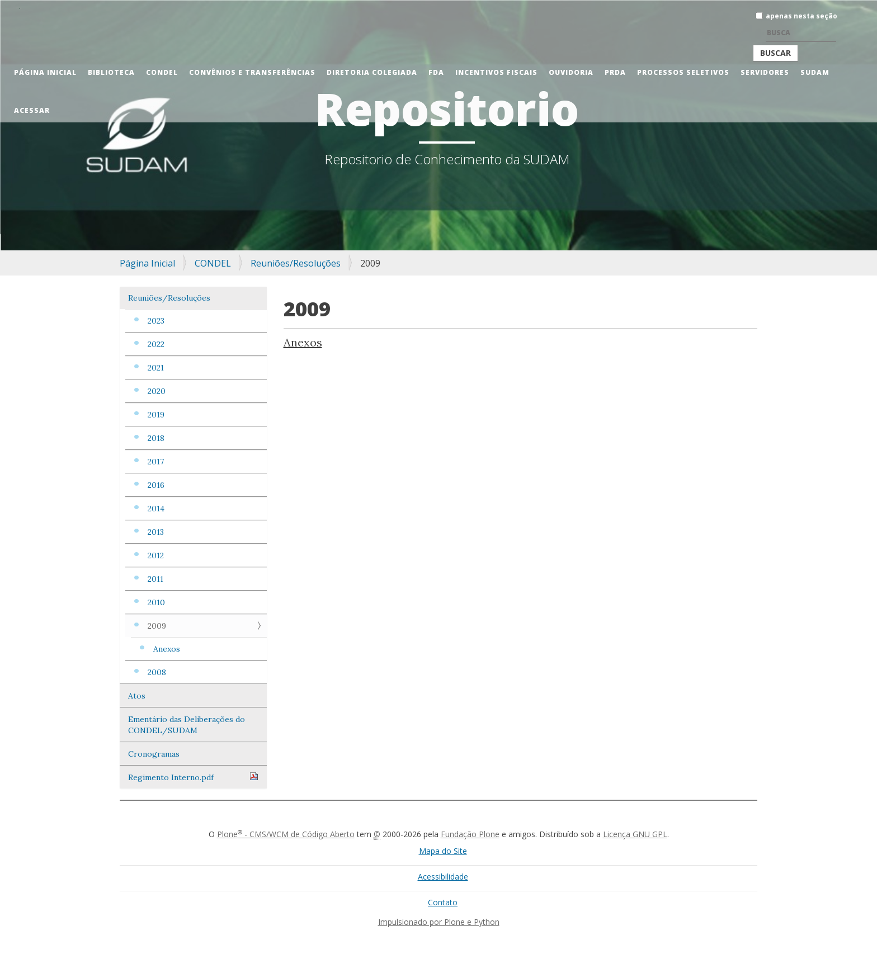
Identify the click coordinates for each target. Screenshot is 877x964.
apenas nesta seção (801, 16)
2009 (157, 626)
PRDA (615, 72)
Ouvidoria (571, 72)
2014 (156, 509)
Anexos (166, 649)
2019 (156, 415)
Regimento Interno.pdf (193, 777)
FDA (436, 72)
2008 (157, 672)
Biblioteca (111, 72)
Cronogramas (154, 754)
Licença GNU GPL (635, 834)
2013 (156, 532)
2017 (156, 462)
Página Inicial (45, 72)
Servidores (765, 72)
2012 (156, 555)
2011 (155, 579)
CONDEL (162, 72)
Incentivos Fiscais (496, 72)
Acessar (32, 110)
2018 (156, 438)
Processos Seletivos (683, 72)
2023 (156, 321)
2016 (156, 485)
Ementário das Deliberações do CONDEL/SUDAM (186, 724)
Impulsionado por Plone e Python (438, 921)
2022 (156, 344)
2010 (156, 602)
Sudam (814, 72)
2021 (156, 368)
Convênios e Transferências (252, 72)
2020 (157, 391)
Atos (136, 696)
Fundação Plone (470, 834)
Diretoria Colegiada (372, 72)
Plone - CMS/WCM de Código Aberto (286, 834)
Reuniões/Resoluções (296, 263)
